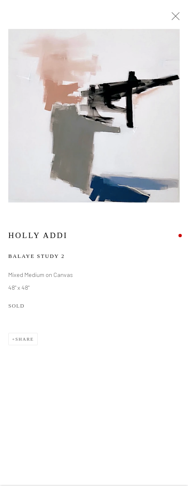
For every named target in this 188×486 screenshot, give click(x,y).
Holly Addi (37, 236)
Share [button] (24, 340)
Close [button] (173, 18)
